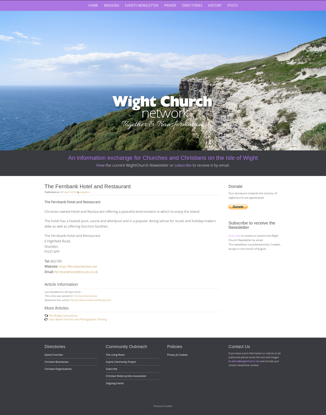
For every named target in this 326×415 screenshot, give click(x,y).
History (215, 5)
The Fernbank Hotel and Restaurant (90, 300)
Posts (232, 5)
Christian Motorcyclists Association (126, 376)
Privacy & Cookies (177, 354)
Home (93, 5)
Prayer (170, 5)
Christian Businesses (85, 295)
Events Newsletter (141, 5)
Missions (111, 5)
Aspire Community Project (121, 361)
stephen (84, 192)
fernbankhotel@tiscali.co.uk (76, 272)
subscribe (183, 165)
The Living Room (115, 354)
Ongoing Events (115, 383)
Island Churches (53, 354)
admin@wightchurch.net (245, 361)
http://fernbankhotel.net (78, 266)
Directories (192, 5)
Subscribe (234, 236)
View (101, 165)
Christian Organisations (58, 368)
